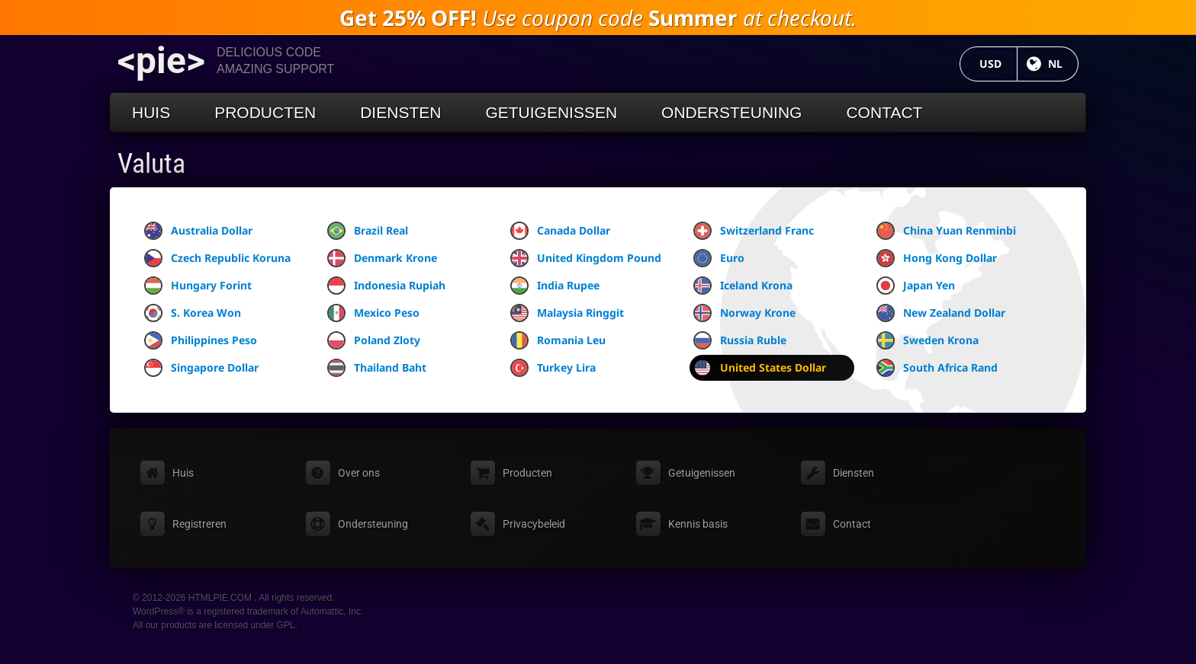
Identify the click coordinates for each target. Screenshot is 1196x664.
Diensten (400, 112)
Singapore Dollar (201, 368)
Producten (265, 112)
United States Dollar (759, 368)
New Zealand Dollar (940, 313)
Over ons (359, 473)
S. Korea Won (192, 313)
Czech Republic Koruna (217, 258)
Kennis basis (698, 524)
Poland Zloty (373, 340)
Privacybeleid (534, 524)
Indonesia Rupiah (386, 285)
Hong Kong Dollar (936, 258)
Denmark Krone (382, 258)
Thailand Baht (376, 368)
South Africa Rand (937, 368)
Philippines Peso (200, 340)
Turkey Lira (553, 368)
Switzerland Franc (753, 231)
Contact (884, 112)
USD (998, 63)
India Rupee (555, 285)
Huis (151, 112)
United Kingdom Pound (585, 258)
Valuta (151, 164)
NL (1063, 63)
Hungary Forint (198, 285)
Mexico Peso (373, 313)
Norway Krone (744, 313)
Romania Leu (558, 340)
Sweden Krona (927, 340)
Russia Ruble (739, 340)
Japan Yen (915, 285)
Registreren (199, 524)
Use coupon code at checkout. (598, 17)
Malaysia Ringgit (567, 313)
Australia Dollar (198, 231)
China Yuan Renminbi (946, 231)
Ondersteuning (731, 112)
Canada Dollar (560, 231)
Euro (718, 258)
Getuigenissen (551, 112)
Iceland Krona (743, 285)
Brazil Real (367, 231)
